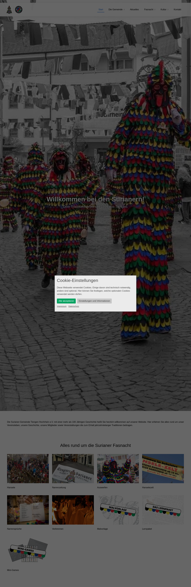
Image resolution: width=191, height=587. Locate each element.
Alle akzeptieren (66, 301)
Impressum (61, 306)
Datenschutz (73, 306)
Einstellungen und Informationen (94, 301)
